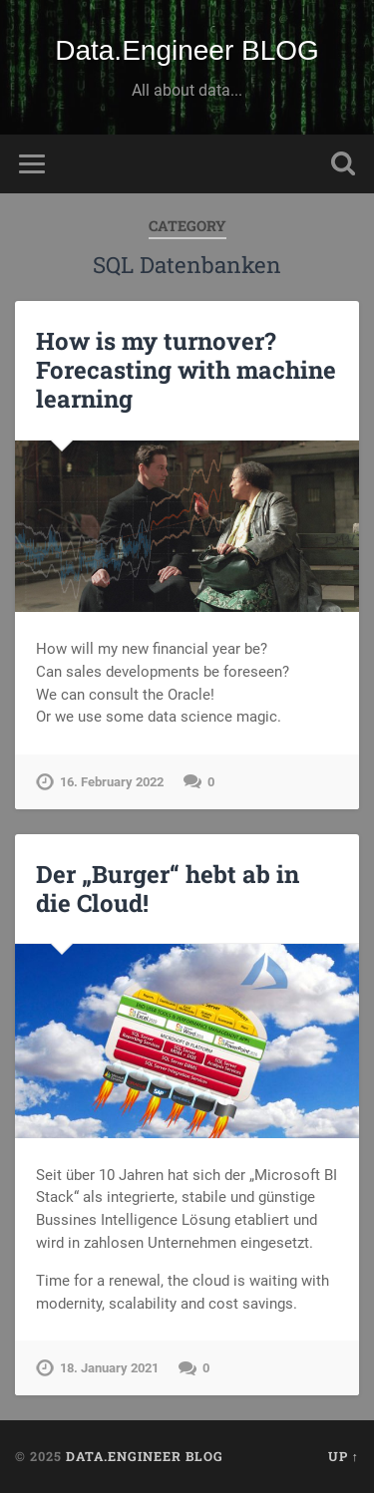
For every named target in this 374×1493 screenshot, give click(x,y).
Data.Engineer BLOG (187, 50)
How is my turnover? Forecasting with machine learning (186, 370)
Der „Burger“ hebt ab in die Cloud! (167, 888)
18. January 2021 (109, 1367)
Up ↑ (343, 1456)
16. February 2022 (112, 781)
